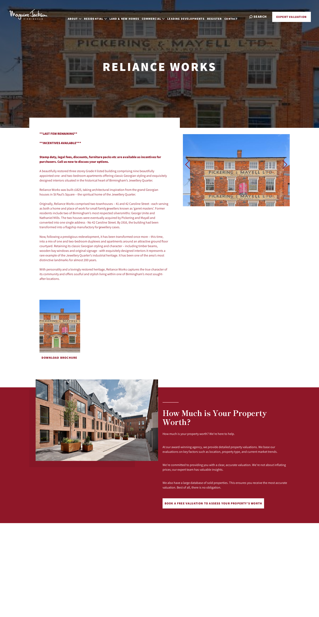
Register (219, 16)
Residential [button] (100, 16)
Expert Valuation (291, 17)
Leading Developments (190, 16)
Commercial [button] (158, 16)
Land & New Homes (129, 16)
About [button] (79, 16)
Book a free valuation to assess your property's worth (213, 503)
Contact (236, 16)
